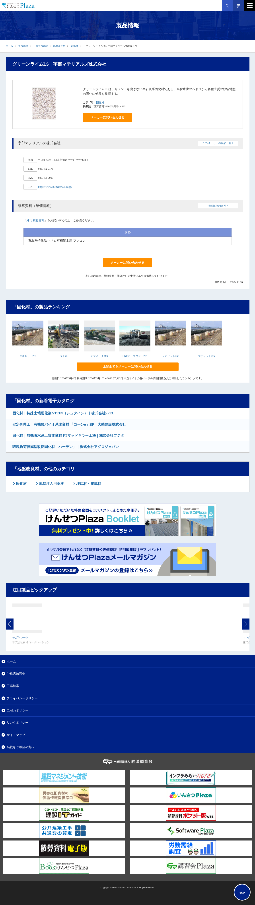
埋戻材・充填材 (88, 484)
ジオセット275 (206, 356)
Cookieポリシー (17, 710)
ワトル (64, 356)
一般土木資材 (40, 46)
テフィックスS (99, 356)
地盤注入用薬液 (51, 484)
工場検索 (13, 686)
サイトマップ (16, 735)
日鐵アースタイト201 (135, 356)
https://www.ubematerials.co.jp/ (55, 186)
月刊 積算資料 (35, 220)
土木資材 (23, 46)
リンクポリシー (17, 722)
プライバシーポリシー (22, 698)
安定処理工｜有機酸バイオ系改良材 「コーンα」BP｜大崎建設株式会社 (69, 424)
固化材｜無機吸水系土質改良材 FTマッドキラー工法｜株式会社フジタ (68, 435)
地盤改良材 (59, 46)
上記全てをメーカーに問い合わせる (127, 366)
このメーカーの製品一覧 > (218, 143)
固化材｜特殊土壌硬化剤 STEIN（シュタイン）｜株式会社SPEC (63, 413)
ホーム (9, 46)
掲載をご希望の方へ (21, 747)
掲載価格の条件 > (218, 205)
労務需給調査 (16, 673)
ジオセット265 (170, 356)
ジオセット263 (28, 356)
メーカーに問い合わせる (107, 117)
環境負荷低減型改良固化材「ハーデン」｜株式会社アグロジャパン (65, 447)
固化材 (74, 46)
